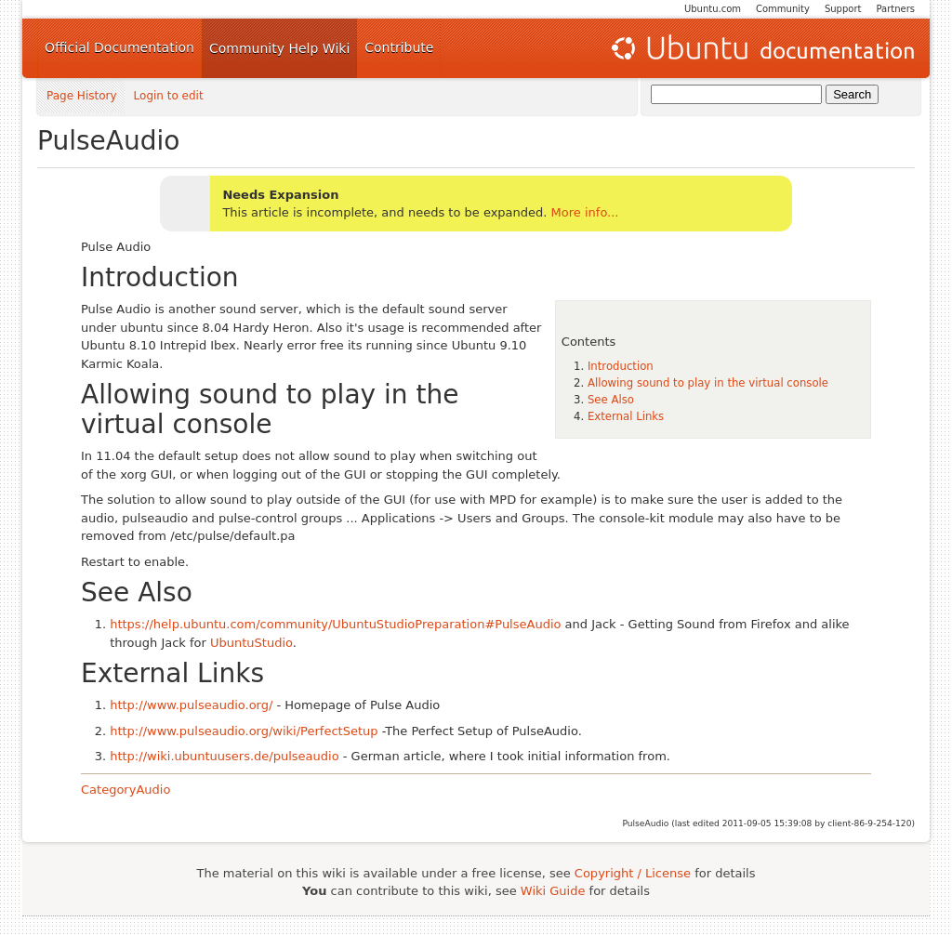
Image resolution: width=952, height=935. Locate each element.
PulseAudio (108, 140)
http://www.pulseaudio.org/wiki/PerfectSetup (243, 731)
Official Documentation (119, 47)
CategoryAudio (125, 790)
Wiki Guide (553, 891)
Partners (895, 9)
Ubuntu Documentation (761, 48)
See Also (611, 399)
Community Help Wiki (279, 48)
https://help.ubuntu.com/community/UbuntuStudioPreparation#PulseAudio (335, 624)
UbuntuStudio (251, 643)
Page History (81, 96)
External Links (626, 416)
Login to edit (169, 96)
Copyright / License (633, 873)
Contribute (398, 47)
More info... (585, 212)
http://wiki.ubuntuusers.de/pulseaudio (224, 756)
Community (783, 9)
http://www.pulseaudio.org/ (191, 705)
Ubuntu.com (712, 9)
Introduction (621, 366)
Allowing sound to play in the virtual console (708, 382)
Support (843, 9)
